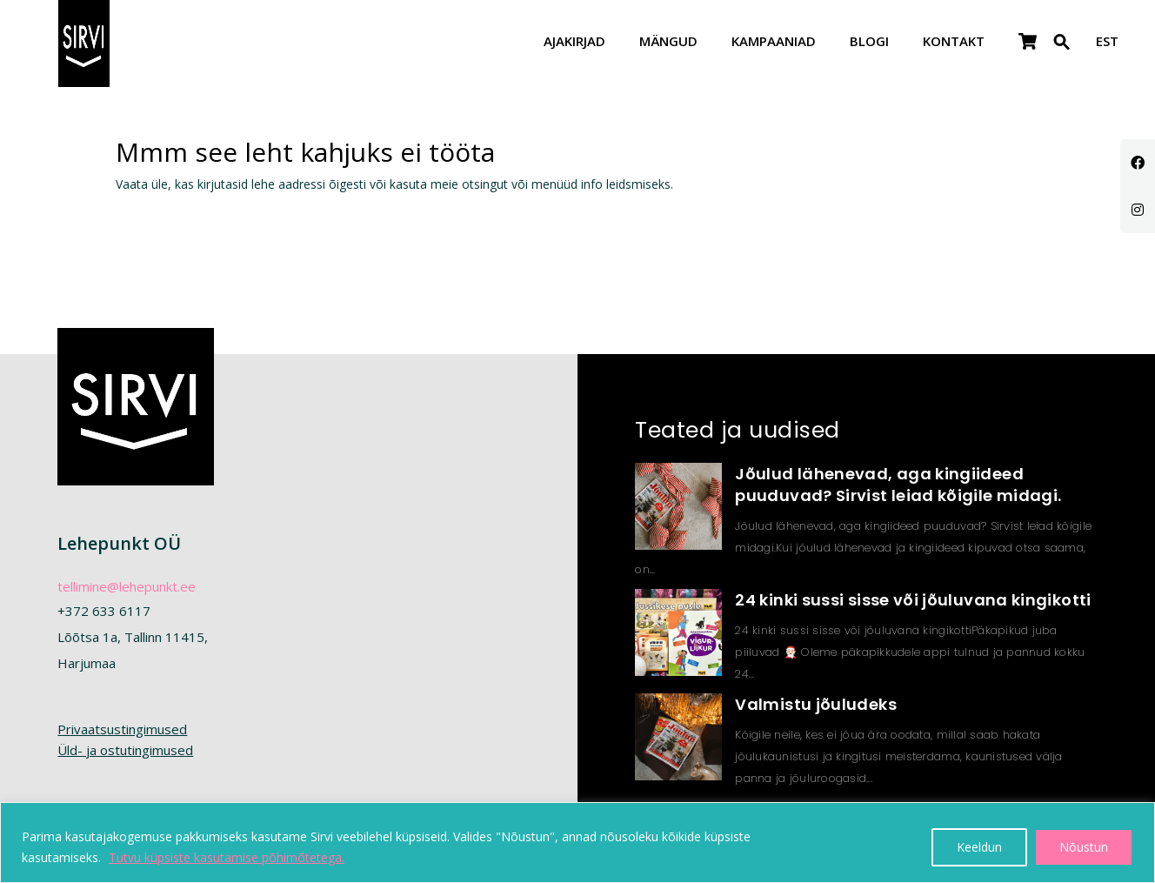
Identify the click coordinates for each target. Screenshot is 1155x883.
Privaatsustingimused (122, 729)
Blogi (869, 42)
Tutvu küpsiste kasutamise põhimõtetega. (226, 857)
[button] (1062, 53)
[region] (577, 842)
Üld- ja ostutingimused (125, 750)
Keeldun (979, 847)
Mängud (668, 42)
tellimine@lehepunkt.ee (126, 586)
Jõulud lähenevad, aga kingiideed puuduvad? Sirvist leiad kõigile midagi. (898, 484)
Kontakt (954, 42)
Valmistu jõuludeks (815, 704)
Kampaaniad (773, 42)
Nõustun (1083, 847)
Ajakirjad (574, 42)
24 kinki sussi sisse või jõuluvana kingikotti (913, 600)
